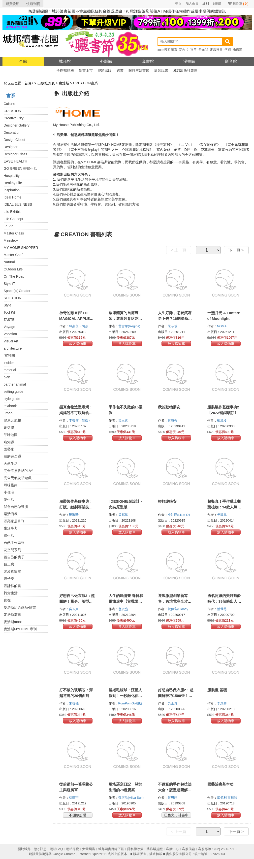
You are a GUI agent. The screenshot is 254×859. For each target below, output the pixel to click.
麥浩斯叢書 (12, 615)
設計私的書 (12, 586)
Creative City (14, 118)
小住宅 (9, 492)
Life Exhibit (12, 212)
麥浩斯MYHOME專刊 (20, 629)
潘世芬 (222, 609)
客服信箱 (188, 849)
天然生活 (11, 463)
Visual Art (11, 341)
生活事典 (11, 528)
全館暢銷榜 (65, 70)
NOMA (222, 326)
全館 (23, 61)
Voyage (9, 327)
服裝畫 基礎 (217, 690)
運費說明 (13, 4)
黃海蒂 (173, 420)
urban (8, 413)
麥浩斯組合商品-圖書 (20, 607)
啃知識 (9, 442)
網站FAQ (56, 849)
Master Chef (13, 255)
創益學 (9, 428)
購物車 (241, 3)
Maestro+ (11, 240)
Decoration (12, 132)
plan (7, 377)
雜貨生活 (11, 593)
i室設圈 (9, 356)
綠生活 (9, 535)
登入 (178, 3)
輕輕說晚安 (167, 501)
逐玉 (193, 49)
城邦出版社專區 (185, 70)
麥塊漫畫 (216, 49)
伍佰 (227, 49)
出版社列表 (46, 83)
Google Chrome (64, 854)
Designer (11, 147)
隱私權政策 (135, 849)
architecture (13, 348)
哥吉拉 (184, 49)
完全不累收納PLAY (18, 471)
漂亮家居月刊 (14, 521)
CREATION (12, 111)
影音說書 (161, 70)
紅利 (205, 3)
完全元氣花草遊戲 (18, 478)
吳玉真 (123, 420)
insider (9, 363)
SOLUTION (13, 298)
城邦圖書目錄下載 (111, 849)
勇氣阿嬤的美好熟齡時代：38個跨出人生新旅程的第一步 (224, 601)
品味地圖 (11, 435)
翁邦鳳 (123, 515)
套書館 (148, 61)
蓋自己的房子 (14, 557)
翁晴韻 (232, 797)
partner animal (15, 384)
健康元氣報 (12, 420)
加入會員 (192, 3)
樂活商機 (11, 514)
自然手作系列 (14, 543)
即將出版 (105, 70)
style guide (12, 399)
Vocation (10, 334)
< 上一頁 (178, 250)
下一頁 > (236, 250)
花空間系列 (12, 550)
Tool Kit (9, 312)
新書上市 (86, 70)
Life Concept (13, 219)
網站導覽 (72, 849)
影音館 (231, 61)
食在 (7, 600)
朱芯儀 (173, 326)
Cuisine (9, 104)
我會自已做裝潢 (16, 507)
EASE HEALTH (15, 161)
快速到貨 (33, 4)
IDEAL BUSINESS (18, 204)
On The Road (14, 276)
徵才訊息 (40, 849)
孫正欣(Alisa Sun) (131, 797)
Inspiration (12, 190)
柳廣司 (237, 49)
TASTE (9, 320)
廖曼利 (222, 797)
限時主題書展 (138, 70)
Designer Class (15, 154)
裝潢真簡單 (12, 571)
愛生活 (9, 499)
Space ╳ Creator (17, 291)
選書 (120, 70)
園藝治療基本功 (220, 784)
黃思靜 (173, 797)
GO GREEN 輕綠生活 (20, 168)
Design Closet (14, 140)
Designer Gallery (17, 125)
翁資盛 (123, 609)
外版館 (106, 61)
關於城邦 (24, 849)
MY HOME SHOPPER (21, 248)
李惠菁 (222, 703)
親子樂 (9, 579)
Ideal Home (13, 197)
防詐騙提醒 (155, 849)
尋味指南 (11, 485)
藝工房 (9, 564)
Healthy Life (13, 183)
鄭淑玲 (222, 420)
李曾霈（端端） (81, 420)
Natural (9, 262)
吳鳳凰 (222, 515)
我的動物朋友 (169, 407)
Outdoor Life (13, 269)
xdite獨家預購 (167, 49)
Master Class (14, 233)
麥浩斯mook (13, 622)
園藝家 (9, 449)
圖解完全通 (12, 456)
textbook (10, 406)
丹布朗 (203, 49)
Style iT (9, 284)
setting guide (13, 392)
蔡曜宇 (74, 797)
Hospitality (12, 176)
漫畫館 (189, 61)
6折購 (217, 3)
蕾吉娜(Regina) (129, 326)
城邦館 (65, 61)
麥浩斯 (64, 83)
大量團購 (88, 849)
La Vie (8, 226)
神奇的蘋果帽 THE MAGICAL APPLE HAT (74, 318)
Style (7, 305)
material (10, 370)
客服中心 (172, 849)
